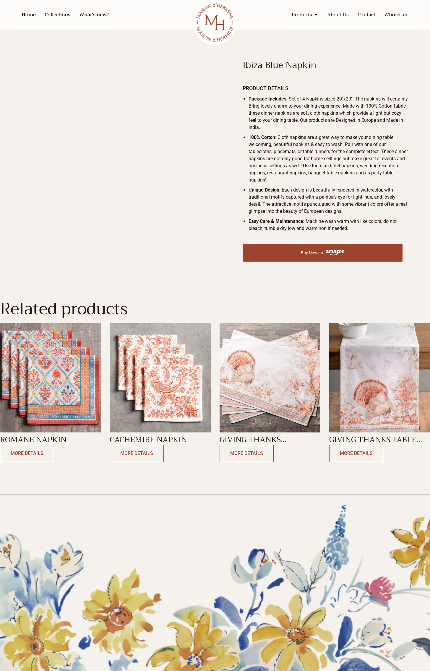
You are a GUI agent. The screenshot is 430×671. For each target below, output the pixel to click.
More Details (27, 453)
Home (29, 15)
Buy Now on (322, 253)
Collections (57, 15)
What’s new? (94, 15)
